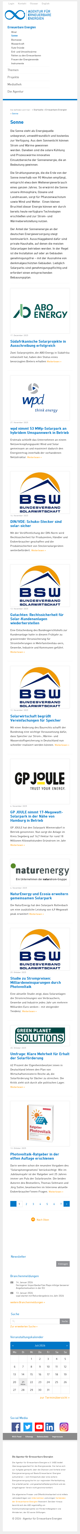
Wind (13, 31)
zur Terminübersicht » (55, 1397)
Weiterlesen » (54, 361)
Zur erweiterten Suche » (23, 1326)
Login (11, 3)
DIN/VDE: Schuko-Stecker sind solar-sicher (36, 523)
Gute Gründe (17, 47)
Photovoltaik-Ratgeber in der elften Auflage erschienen (34, 1156)
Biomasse (16, 39)
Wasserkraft (17, 43)
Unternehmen (37, 1498)
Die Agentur (15, 91)
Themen (13, 70)
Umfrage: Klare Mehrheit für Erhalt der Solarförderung (40, 1056)
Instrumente (17, 63)
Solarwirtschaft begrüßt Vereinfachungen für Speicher (35, 718)
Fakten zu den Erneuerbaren (26, 55)
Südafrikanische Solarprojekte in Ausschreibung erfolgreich (38, 343)
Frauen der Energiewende (25, 59)
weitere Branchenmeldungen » (27, 1302)
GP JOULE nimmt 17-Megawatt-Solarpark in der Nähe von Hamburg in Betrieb (36, 816)
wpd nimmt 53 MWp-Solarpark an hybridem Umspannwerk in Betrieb (39, 430)
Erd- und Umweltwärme (24, 51)
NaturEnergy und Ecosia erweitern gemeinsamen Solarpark (39, 896)
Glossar (34, 3)
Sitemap (29, 1436)
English (45, 3)
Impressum (57, 1436)
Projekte (13, 77)
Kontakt (22, 3)
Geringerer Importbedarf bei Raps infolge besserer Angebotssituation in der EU (42, 1286)
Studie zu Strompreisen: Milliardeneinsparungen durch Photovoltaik (35, 982)
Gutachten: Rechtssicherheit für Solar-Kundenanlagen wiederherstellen (37, 618)
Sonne (14, 35)
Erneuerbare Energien (21, 27)
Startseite (38, 109)
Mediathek (14, 84)
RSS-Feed (16, 1436)
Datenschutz (42, 1436)
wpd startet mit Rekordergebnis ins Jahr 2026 (40, 1295)
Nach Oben (43, 1219)
